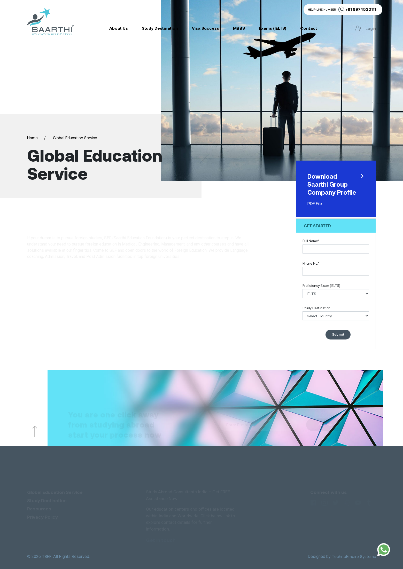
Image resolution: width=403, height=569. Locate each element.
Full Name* (311, 241)
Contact (308, 28)
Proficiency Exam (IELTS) (321, 285)
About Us (118, 28)
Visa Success (205, 28)
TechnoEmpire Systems (354, 556)
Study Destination (160, 28)
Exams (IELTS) (272, 28)
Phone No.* (311, 263)
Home (32, 137)
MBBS (239, 28)
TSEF (46, 556)
